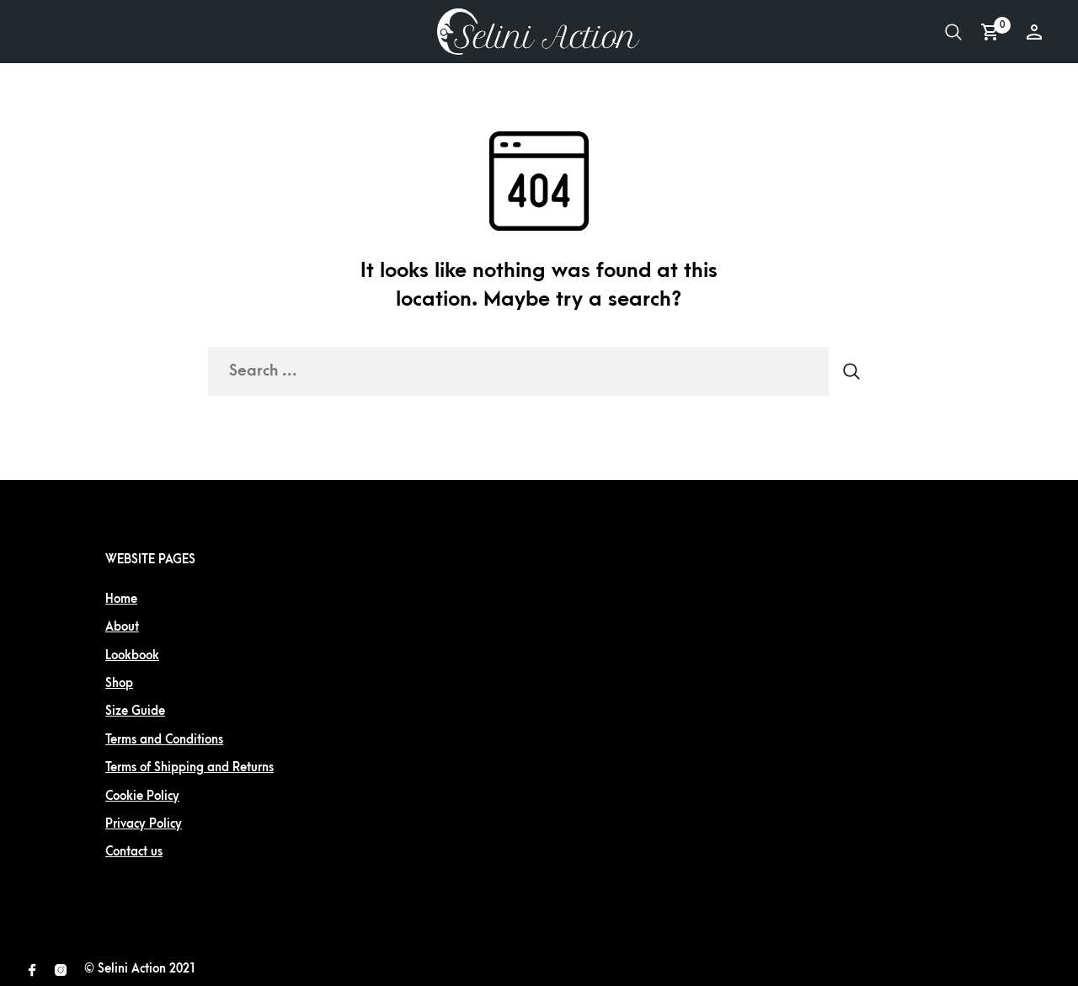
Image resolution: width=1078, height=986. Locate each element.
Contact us (134, 852)
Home (121, 599)
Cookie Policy (142, 796)
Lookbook (132, 655)
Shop (119, 683)
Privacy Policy (143, 824)
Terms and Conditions (164, 740)
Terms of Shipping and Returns (189, 767)
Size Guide (135, 711)
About (122, 627)
